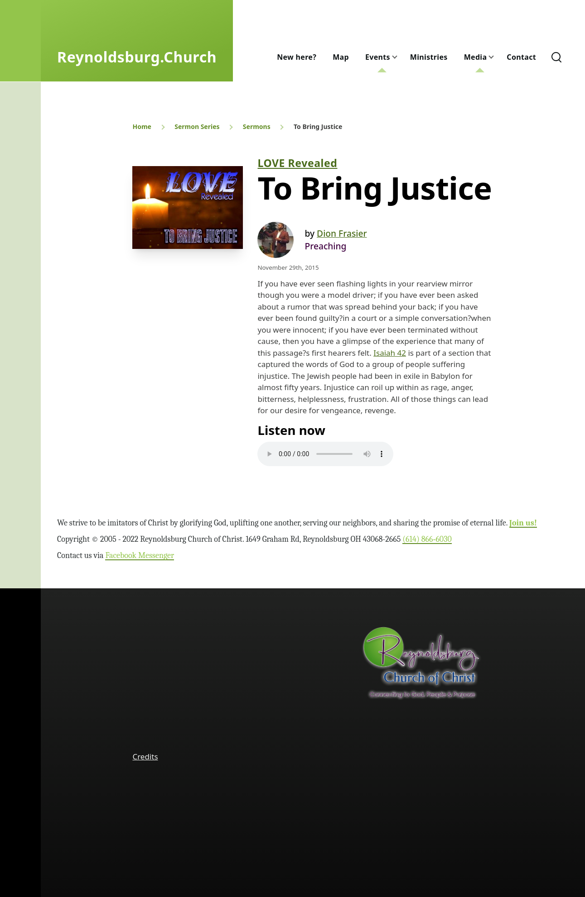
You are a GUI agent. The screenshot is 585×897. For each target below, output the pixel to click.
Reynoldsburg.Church (137, 57)
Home (141, 126)
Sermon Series (196, 126)
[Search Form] (556, 57)
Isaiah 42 (389, 353)
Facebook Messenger (139, 555)
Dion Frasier (342, 233)
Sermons (257, 126)
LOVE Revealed (297, 163)
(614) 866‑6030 (427, 539)
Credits (145, 756)
